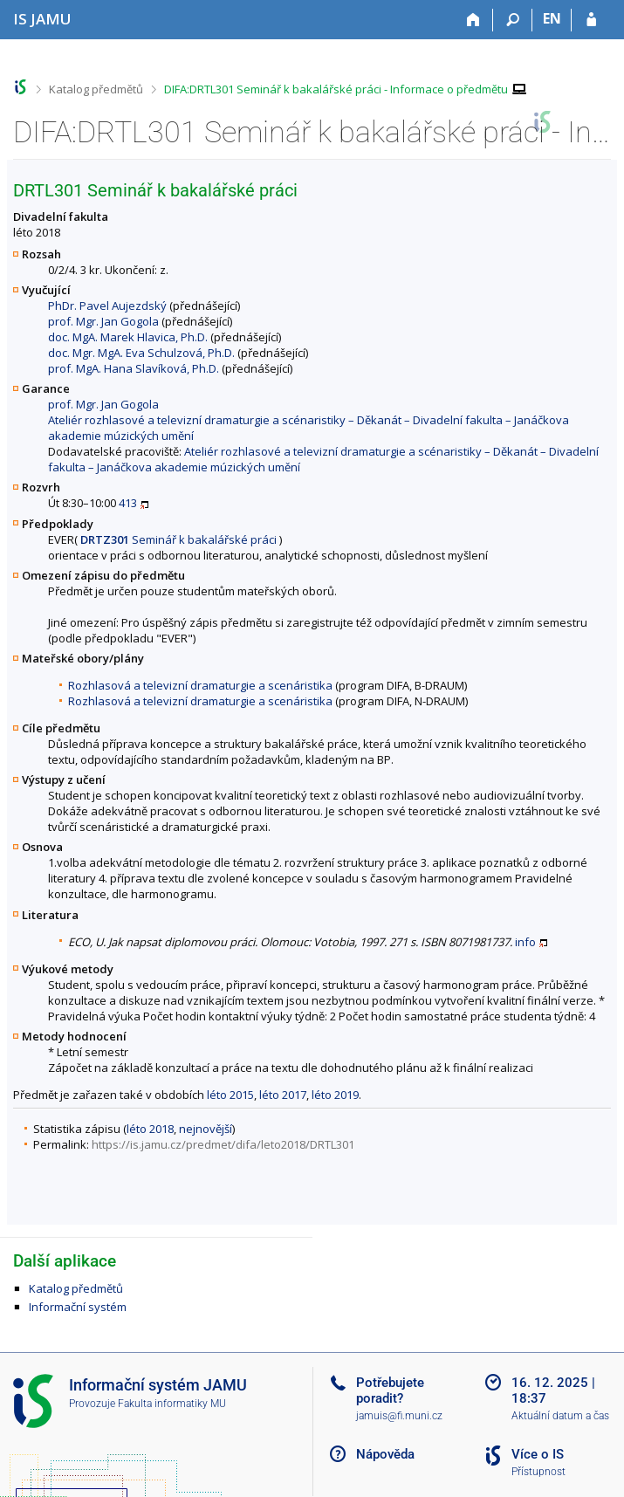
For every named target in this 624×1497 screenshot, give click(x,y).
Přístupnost (538, 1472)
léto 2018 (150, 1128)
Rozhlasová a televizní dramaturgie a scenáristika (200, 685)
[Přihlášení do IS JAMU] (591, 20)
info (525, 942)
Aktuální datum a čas (560, 1416)
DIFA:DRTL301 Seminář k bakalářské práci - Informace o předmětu (336, 89)
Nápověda (385, 1454)
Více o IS (537, 1454)
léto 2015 (230, 1094)
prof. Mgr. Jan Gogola (103, 321)
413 (128, 503)
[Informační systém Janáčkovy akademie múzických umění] (42, 19)
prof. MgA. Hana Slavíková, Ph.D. (133, 368)
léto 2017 (282, 1094)
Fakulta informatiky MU (172, 1403)
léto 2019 (335, 1094)
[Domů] (473, 20)
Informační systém (78, 1307)
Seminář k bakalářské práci (178, 539)
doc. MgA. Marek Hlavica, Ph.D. (128, 337)
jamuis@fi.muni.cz (399, 1416)
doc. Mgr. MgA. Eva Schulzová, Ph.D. (141, 353)
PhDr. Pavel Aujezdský (107, 305)
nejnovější (205, 1128)
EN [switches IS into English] (552, 18)
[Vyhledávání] (512, 20)
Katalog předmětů (96, 89)
